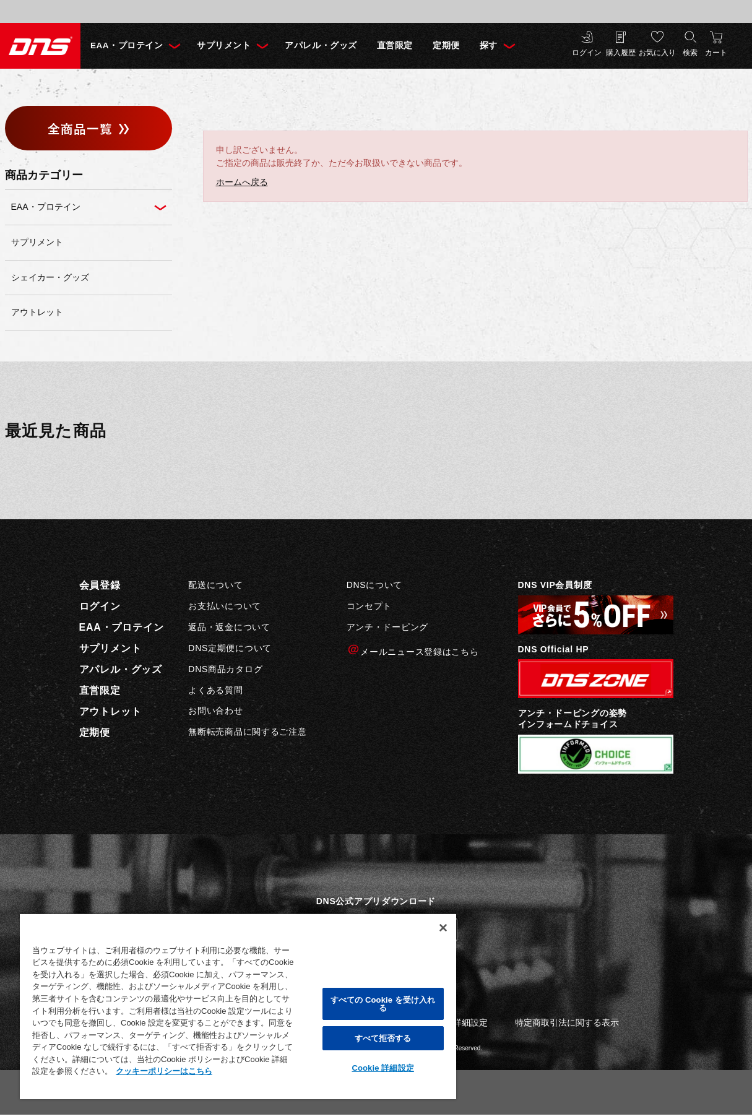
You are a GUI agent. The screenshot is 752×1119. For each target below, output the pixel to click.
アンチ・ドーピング (387, 627)
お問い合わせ (215, 710)
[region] (238, 1006)
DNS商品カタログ (225, 669)
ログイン (587, 52)
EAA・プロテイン (126, 45)
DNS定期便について (230, 648)
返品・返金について (229, 627)
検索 (690, 52)
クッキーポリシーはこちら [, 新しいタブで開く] (164, 1071)
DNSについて (374, 585)
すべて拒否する (383, 1038)
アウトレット (110, 711)
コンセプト (369, 606)
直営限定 (395, 45)
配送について (215, 585)
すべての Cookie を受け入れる (383, 1004)
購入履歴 (621, 52)
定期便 (446, 45)
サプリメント (224, 45)
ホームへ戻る (242, 182)
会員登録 (100, 585)
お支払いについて (224, 606)
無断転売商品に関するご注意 (247, 732)
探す (489, 45)
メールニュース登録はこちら (413, 650)
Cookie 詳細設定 (382, 1068)
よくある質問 (215, 690)
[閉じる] (443, 927)
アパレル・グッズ (321, 45)
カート (716, 52)
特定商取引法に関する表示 (567, 1022)
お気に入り (657, 52)
